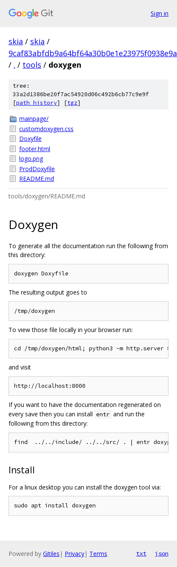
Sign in (159, 13)
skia (16, 41)
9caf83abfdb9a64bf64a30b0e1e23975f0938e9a (93, 53)
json (161, 553)
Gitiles (51, 554)
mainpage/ (34, 119)
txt (141, 553)
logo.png (31, 159)
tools (32, 65)
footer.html (34, 149)
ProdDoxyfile (37, 169)
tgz (72, 102)
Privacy (74, 554)
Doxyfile (30, 139)
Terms (98, 554)
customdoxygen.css (46, 129)
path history (36, 102)
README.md (36, 179)
